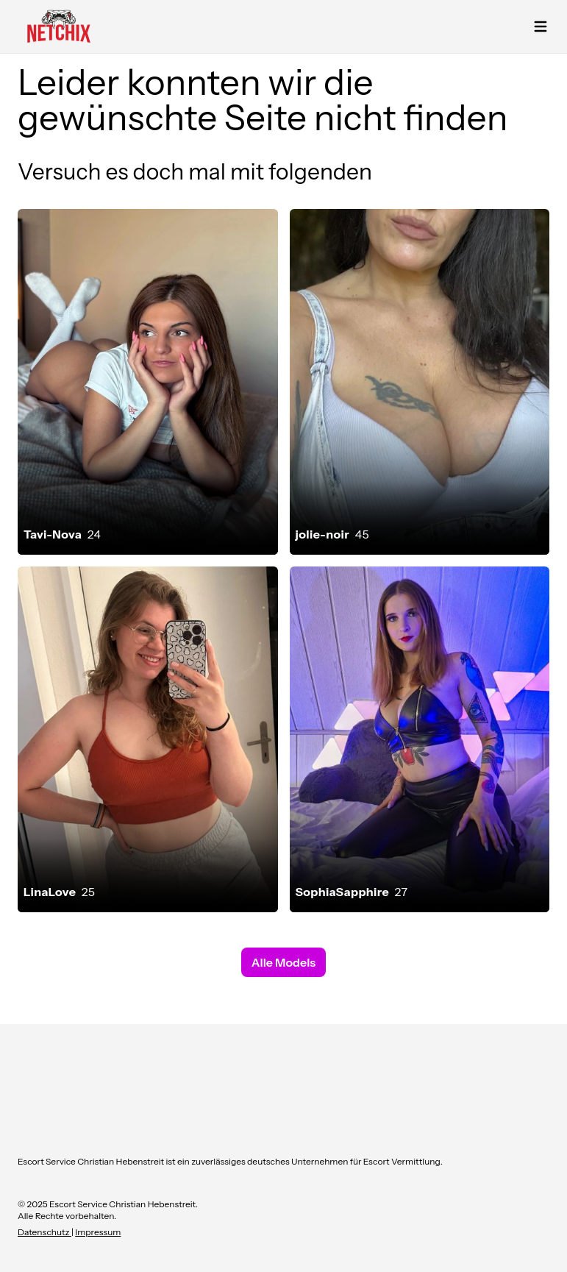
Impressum (98, 1231)
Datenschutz (44, 1231)
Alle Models (283, 962)
